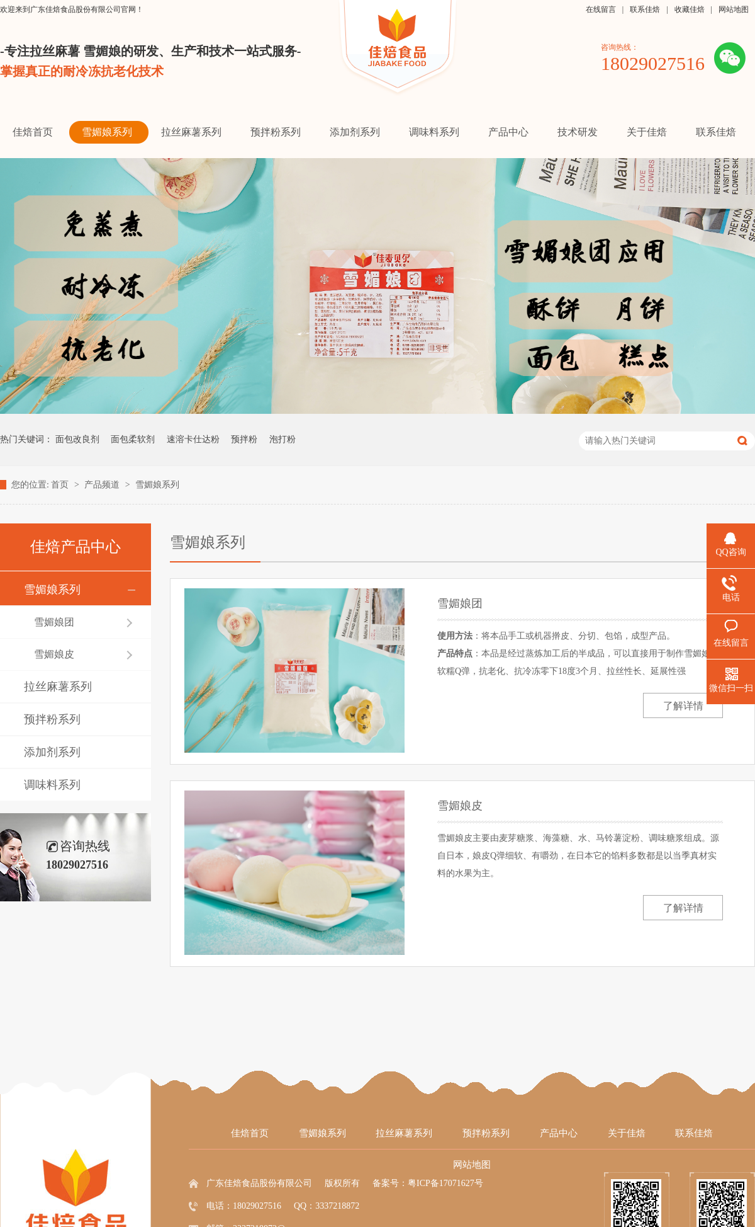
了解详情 (683, 705)
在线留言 (601, 9)
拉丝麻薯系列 (58, 686)
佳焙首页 (250, 1133)
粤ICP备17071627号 (445, 1183)
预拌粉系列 (52, 719)
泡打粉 (282, 439)
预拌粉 (244, 439)
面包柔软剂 (133, 439)
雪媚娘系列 (157, 484)
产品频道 (103, 484)
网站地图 (734, 9)
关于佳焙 (627, 1133)
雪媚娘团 (54, 622)
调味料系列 (52, 785)
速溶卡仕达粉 (193, 439)
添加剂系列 (52, 752)
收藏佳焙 (689, 9)
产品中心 (559, 1133)
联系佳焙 (645, 9)
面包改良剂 (77, 439)
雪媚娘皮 (54, 654)
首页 (61, 484)
